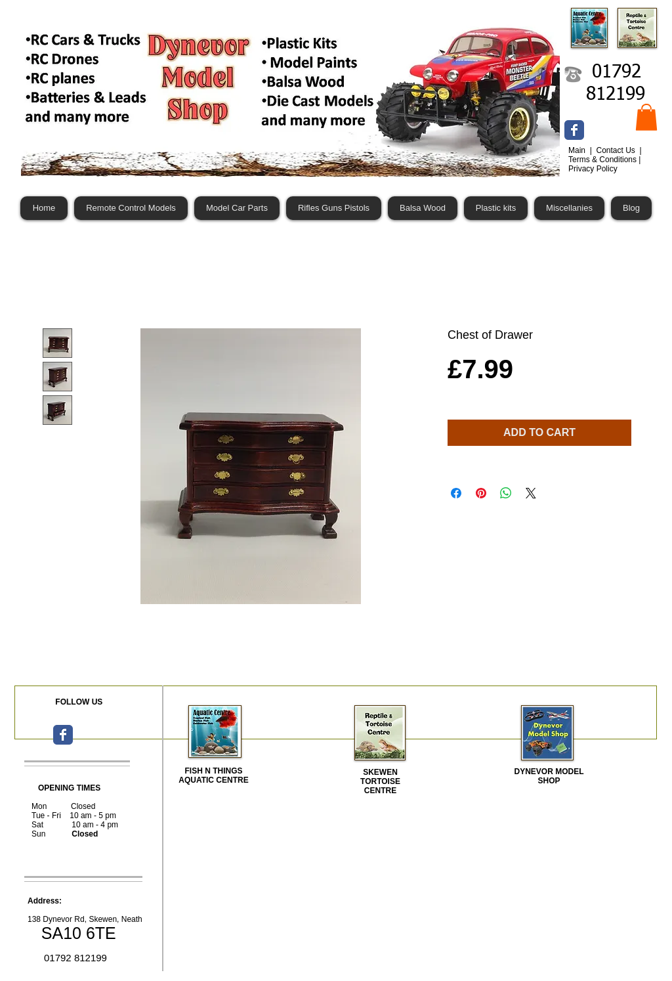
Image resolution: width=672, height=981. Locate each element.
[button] (646, 117)
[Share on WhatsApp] (506, 493)
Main (577, 150)
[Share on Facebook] (456, 493)
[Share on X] (531, 493)
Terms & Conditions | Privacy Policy (604, 164)
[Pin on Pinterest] (481, 493)
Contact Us (616, 150)
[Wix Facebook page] (574, 130)
